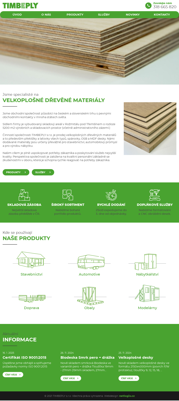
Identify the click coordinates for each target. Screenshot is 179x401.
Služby (104, 14)
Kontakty (162, 14)
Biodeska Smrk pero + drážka (87, 357)
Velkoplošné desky (136, 357)
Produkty (75, 14)
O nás (46, 14)
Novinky (133, 14)
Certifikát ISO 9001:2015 (24, 357)
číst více (13, 374)
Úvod (17, 14)
